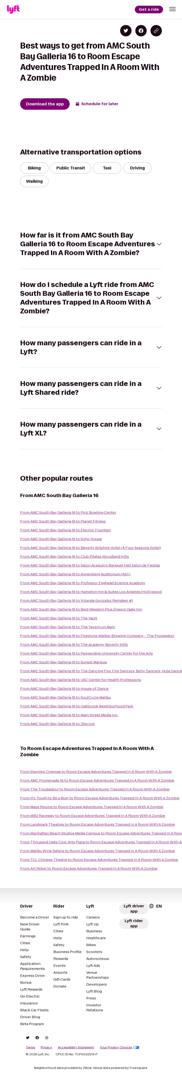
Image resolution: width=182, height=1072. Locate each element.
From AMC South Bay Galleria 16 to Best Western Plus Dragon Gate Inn (81, 609)
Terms (30, 1047)
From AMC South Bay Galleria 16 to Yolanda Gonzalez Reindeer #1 (76, 600)
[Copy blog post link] (156, 30)
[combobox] (155, 906)
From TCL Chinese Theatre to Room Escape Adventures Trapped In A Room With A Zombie (99, 859)
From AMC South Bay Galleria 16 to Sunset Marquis (63, 662)
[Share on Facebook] (141, 30)
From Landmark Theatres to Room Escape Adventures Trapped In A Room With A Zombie (97, 824)
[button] (172, 9)
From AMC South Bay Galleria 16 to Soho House (61, 538)
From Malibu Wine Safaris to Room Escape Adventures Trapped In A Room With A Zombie (97, 850)
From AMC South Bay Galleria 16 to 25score (57, 723)
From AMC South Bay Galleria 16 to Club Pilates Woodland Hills (74, 556)
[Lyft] (13, 9)
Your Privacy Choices (119, 1047)
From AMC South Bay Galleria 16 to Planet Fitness (63, 521)
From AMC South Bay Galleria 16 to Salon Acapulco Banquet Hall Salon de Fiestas (90, 565)
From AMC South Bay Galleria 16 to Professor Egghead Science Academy (82, 582)
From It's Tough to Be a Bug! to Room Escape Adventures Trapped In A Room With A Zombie (99, 797)
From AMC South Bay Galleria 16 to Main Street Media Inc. (69, 714)
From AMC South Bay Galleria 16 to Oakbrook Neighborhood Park (76, 706)
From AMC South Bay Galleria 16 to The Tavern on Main (67, 626)
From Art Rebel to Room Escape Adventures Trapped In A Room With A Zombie (88, 868)
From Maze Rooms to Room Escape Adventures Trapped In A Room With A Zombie (91, 806)
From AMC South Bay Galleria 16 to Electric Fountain (65, 530)
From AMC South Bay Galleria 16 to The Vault (58, 618)
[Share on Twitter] (126, 30)
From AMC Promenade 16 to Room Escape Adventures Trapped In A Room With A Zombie (97, 780)
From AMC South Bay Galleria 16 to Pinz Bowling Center (68, 512)
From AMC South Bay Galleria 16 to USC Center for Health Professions (80, 679)
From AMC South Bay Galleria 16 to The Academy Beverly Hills (74, 644)
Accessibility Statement (76, 1047)
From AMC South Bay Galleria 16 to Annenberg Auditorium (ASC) (75, 574)
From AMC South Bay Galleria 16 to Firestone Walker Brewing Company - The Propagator (97, 635)
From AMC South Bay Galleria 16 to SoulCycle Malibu (65, 697)
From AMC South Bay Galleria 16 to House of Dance (64, 688)
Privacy (46, 1047)
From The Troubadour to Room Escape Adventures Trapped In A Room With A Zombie (94, 789)
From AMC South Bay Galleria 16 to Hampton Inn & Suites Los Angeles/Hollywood (91, 591)
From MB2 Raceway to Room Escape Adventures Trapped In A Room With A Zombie (92, 815)
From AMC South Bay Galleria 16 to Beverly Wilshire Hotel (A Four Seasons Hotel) (90, 547)
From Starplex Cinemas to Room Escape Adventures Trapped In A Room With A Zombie (96, 771)
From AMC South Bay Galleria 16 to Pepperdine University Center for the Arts (86, 653)
